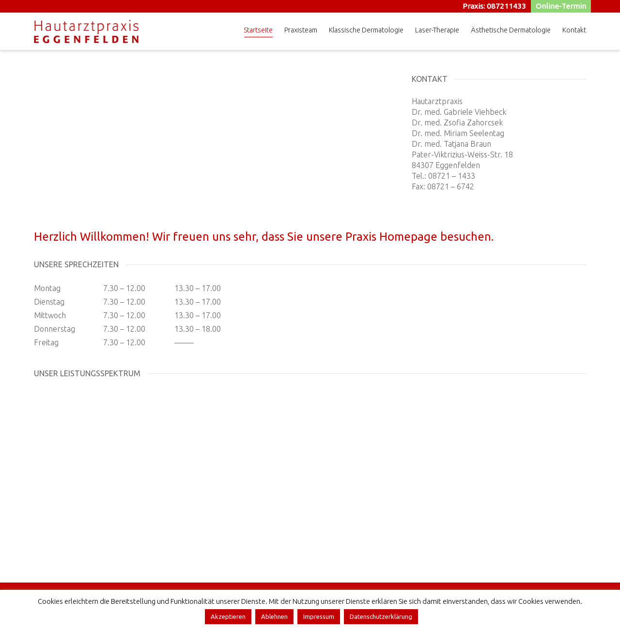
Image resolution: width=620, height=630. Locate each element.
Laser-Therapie (437, 30)
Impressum (318, 616)
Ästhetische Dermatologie (511, 30)
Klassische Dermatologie (366, 30)
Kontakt (574, 30)
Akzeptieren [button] (228, 616)
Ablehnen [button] (274, 616)
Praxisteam (300, 30)
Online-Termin (561, 6)
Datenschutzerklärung (381, 616)
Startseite (258, 31)
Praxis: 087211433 (495, 6)
